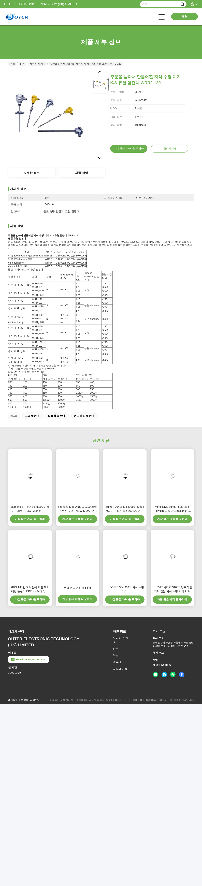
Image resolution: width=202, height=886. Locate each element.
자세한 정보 (32, 173)
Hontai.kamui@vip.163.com (28, 659)
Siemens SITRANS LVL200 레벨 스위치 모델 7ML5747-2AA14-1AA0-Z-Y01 (77, 509)
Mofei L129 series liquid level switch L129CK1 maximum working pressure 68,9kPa (172, 509)
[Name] (182, 4)
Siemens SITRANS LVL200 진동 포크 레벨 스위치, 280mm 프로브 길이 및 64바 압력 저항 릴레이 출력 (29, 509)
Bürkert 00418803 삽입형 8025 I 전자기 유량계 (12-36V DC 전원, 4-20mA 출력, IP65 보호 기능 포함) (124, 509)
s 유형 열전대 (56, 415)
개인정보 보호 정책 (18, 700)
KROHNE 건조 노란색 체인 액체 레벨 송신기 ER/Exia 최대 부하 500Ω (29, 589)
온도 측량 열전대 (84, 415)
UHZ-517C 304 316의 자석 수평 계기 (125, 589)
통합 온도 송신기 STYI (77, 587)
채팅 (184, 16)
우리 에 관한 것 (120, 639)
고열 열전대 (32, 415)
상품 (22, 63)
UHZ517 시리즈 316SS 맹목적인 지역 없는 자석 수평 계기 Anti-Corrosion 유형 (172, 589)
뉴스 (115, 655)
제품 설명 (81, 173)
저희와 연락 (120, 668)
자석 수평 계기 (37, 63)
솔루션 (117, 662)
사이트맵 (35, 700)
